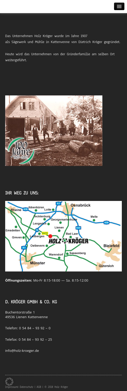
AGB (39, 387)
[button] (9, 381)
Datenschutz (26, 387)
